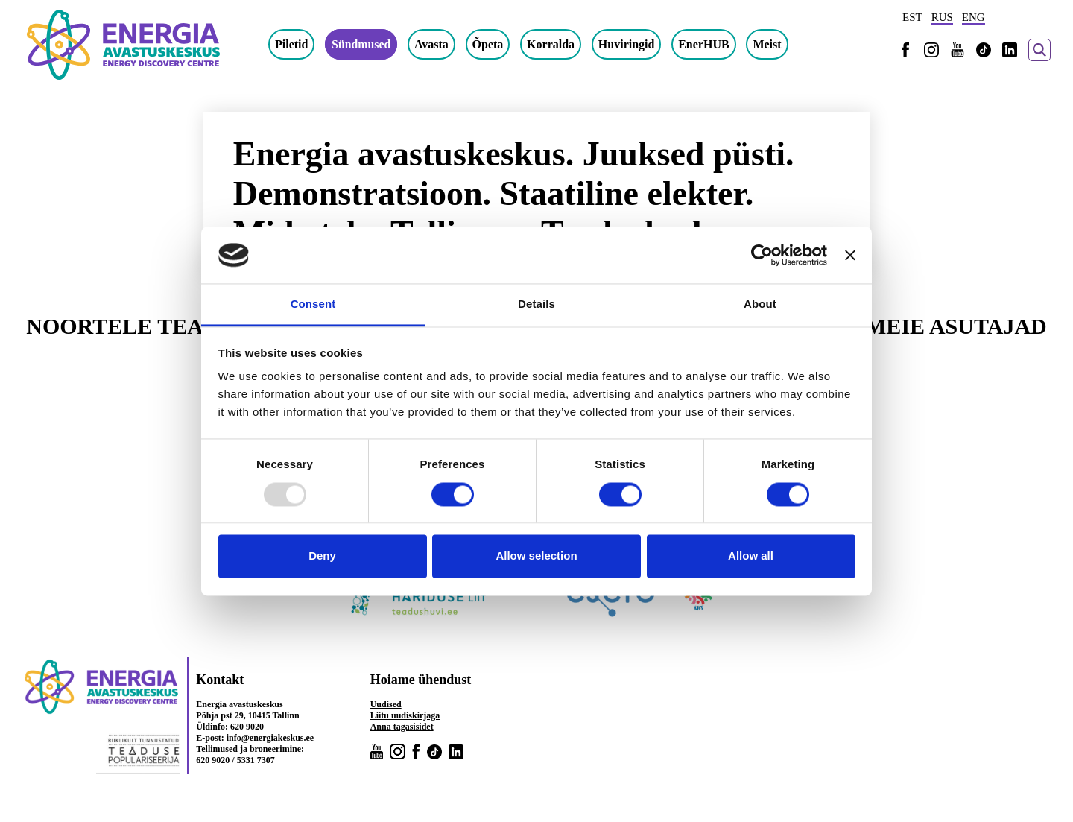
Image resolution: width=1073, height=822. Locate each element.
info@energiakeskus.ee (270, 738)
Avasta (432, 44)
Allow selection (536, 556)
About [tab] (760, 304)
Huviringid (627, 44)
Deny (322, 556)
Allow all (750, 556)
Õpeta (488, 44)
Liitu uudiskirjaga (405, 715)
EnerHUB (704, 44)
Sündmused (361, 44)
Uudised (386, 704)
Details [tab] (536, 304)
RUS (942, 17)
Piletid (291, 44)
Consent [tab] (313, 304)
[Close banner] (850, 255)
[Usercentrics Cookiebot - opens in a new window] (762, 255)
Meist (767, 44)
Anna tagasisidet (402, 726)
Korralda (551, 44)
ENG (973, 17)
